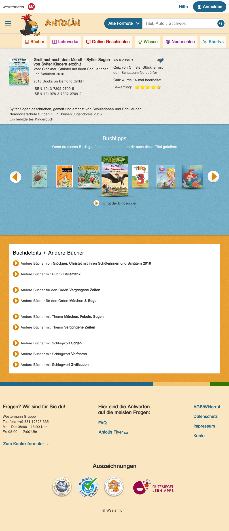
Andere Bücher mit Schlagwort (51, 343)
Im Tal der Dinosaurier (118, 203)
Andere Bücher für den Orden (60, 290)
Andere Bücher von (86, 263)
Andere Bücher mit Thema (62, 316)
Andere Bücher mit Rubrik (50, 274)
